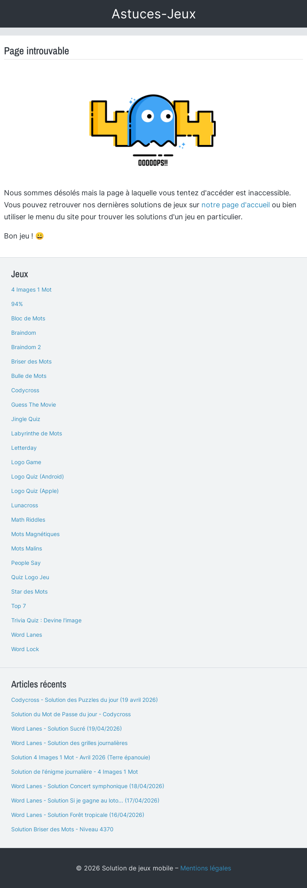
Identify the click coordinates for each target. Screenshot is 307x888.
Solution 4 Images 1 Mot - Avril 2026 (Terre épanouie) (80, 757)
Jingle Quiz (25, 418)
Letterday (24, 447)
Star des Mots (29, 591)
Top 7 (18, 605)
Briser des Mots (31, 361)
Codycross (25, 390)
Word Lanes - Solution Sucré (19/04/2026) (66, 728)
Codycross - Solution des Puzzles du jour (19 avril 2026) (84, 699)
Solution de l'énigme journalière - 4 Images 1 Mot (74, 771)
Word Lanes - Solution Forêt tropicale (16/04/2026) (77, 814)
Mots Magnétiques (35, 533)
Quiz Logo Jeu (30, 577)
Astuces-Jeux (154, 14)
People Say (26, 562)
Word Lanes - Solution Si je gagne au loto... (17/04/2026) (85, 800)
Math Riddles (28, 519)
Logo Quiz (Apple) (35, 490)
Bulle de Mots (28, 375)
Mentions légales (205, 868)
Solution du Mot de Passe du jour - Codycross (71, 714)
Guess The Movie (33, 404)
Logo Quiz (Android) (37, 476)
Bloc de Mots (28, 318)
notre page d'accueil (235, 205)
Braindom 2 (26, 347)
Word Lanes (26, 634)
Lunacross (24, 505)
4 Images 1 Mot (31, 289)
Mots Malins (26, 548)
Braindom (23, 332)
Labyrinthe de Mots (36, 433)
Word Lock (25, 649)
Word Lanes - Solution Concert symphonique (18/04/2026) (87, 786)
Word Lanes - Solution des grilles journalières (69, 742)
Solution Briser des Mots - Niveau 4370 (62, 829)
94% (17, 303)
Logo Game (26, 462)
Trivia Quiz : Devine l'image (46, 620)
